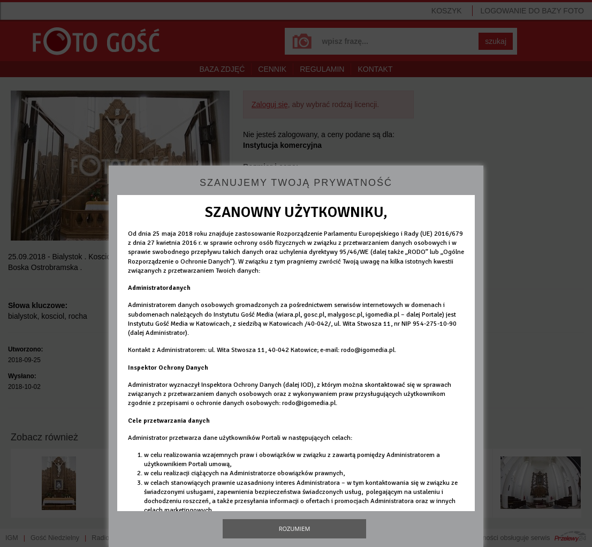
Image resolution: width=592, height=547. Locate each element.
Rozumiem (294, 528)
